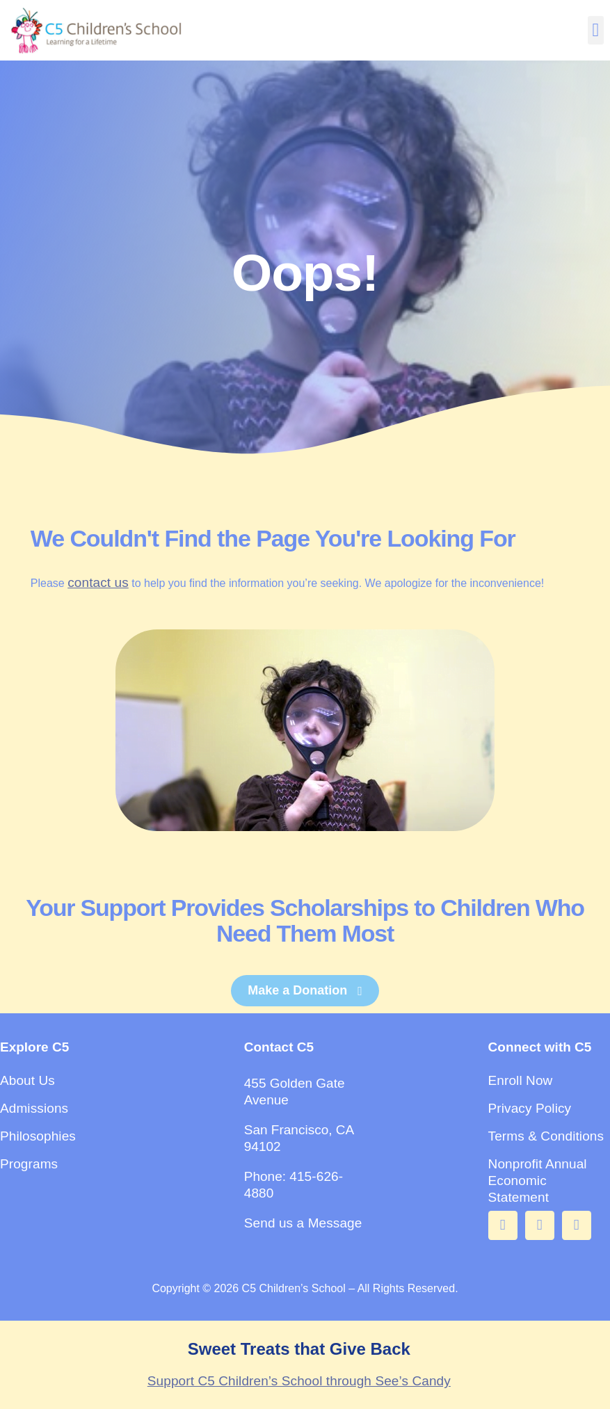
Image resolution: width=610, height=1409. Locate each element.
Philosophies (38, 1136)
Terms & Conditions (546, 1136)
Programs (29, 1164)
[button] (596, 30)
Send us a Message (303, 1223)
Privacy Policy (530, 1108)
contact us (98, 582)
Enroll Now (520, 1080)
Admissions (34, 1108)
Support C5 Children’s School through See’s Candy (299, 1381)
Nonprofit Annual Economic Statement (537, 1181)
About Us (27, 1080)
